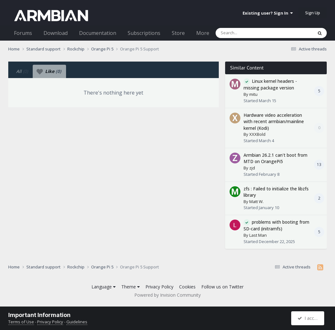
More (202, 33)
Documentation (97, 33)
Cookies (187, 287)
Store (178, 33)
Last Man (258, 235)
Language (103, 287)
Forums (23, 33)
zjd (252, 168)
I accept (308, 318)
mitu (253, 94)
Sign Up (312, 13)
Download (56, 33)
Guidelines (76, 322)
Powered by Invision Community (167, 295)
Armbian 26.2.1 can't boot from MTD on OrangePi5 (275, 158)
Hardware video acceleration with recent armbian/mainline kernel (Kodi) (274, 121)
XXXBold (257, 134)
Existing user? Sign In (268, 13)
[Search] (248, 33)
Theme (130, 287)
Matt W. (256, 201)
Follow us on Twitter (222, 287)
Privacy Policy (159, 287)
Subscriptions (144, 33)
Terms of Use (21, 322)
